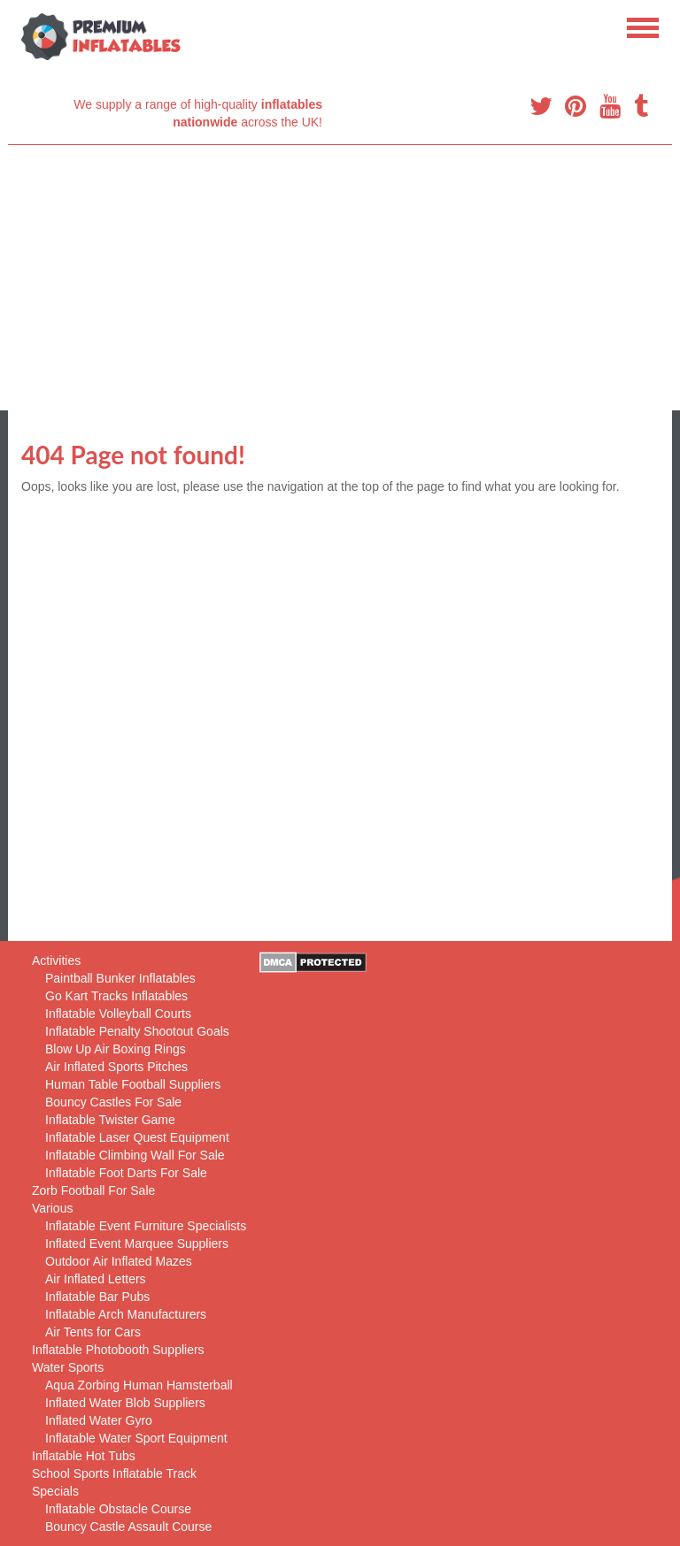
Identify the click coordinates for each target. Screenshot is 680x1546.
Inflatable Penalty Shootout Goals (137, 1031)
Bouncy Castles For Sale (113, 1102)
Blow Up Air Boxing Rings (115, 1049)
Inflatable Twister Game (110, 1120)
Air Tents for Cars (93, 1332)
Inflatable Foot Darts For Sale (126, 1173)
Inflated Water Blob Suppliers (125, 1403)
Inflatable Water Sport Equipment (136, 1438)
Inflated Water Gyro (98, 1420)
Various (52, 1208)
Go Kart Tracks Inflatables (116, 996)
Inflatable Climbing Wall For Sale (135, 1155)
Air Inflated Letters (95, 1279)
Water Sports (68, 1367)
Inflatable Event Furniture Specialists (145, 1226)
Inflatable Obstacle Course (118, 1509)
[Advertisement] (340, 278)
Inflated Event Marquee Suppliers (136, 1243)
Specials (55, 1491)
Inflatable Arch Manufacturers (125, 1314)
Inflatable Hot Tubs (83, 1456)
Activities (56, 960)
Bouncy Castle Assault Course (128, 1526)
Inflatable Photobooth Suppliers (118, 1350)
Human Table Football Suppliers (132, 1084)
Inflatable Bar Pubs (97, 1297)
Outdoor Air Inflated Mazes (118, 1261)
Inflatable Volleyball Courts (118, 1013)
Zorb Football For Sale (93, 1190)
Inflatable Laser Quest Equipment (137, 1137)
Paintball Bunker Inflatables (120, 978)
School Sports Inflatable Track (114, 1473)
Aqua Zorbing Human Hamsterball (139, 1385)
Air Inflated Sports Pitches (116, 1067)
